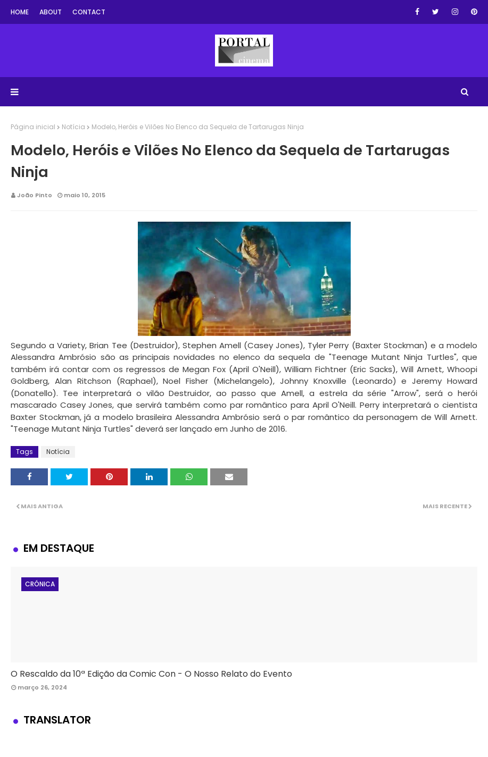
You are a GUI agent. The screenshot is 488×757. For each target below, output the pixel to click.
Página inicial (33, 126)
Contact (88, 11)
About (50, 11)
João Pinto (34, 195)
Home (20, 11)
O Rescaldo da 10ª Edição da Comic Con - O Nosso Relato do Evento (151, 674)
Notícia (73, 126)
